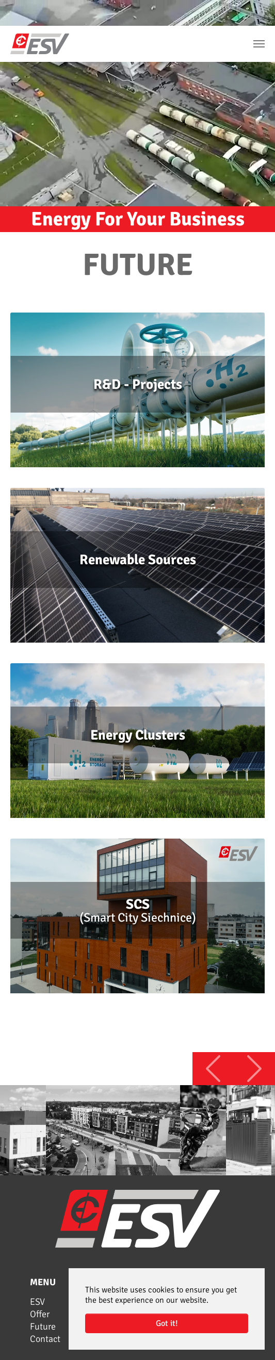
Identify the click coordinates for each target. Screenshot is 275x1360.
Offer (40, 1314)
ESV (37, 1301)
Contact (45, 1339)
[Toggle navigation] (259, 44)
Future (43, 1326)
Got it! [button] (167, 1323)
